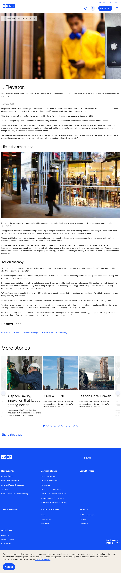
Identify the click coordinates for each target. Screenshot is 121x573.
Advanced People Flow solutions (12, 485)
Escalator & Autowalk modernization (53, 494)
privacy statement (42, 559)
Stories (24, 19)
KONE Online (102, 3)
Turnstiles (4, 489)
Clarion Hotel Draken (95, 396)
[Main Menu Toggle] (116, 8)
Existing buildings (49, 471)
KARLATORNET (55, 396)
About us (84, 509)
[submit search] (93, 8)
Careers (83, 519)
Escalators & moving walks (10, 480)
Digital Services (87, 471)
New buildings (7, 471)
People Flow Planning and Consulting (14, 494)
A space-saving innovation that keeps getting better (23, 400)
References (45, 524)
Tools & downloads (10, 509)
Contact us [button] (105, 8)
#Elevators (5, 333)
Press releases (46, 519)
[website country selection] (86, 8)
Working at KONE (7, 539)
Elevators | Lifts (6, 476)
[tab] (44, 428)
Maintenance (45, 485)
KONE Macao (113, 3)
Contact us (84, 524)
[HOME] (3, 18)
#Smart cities (47, 333)
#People (17, 333)
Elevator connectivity (48, 476)
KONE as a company (87, 515)
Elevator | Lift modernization (51, 489)
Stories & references (13, 19)
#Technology (61, 333)
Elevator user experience (49, 480)
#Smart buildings (31, 333)
